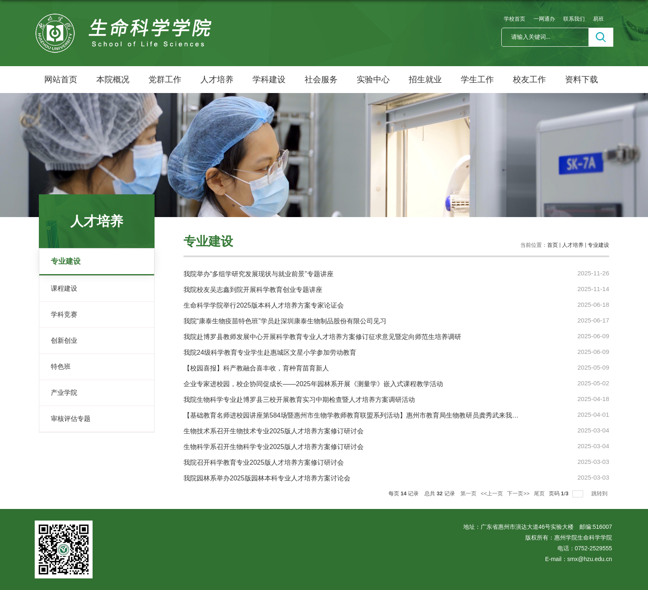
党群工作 (164, 79)
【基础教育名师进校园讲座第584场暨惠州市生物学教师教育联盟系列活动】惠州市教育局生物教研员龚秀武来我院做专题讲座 (367, 415)
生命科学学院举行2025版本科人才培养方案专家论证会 (263, 305)
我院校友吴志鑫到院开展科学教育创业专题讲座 (252, 289)
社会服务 (321, 79)
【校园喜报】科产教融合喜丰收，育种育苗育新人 (256, 368)
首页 (552, 245)
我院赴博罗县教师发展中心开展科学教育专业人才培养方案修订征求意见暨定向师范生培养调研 (322, 336)
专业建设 (598, 245)
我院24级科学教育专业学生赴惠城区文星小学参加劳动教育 (269, 352)
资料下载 (581, 79)
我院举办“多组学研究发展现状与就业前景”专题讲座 (258, 273)
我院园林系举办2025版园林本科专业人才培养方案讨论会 (266, 478)
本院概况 (112, 79)
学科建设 (269, 79)
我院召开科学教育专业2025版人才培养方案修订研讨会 (263, 462)
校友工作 (529, 79)
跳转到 (600, 493)
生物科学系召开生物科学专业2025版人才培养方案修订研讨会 (273, 446)
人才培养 (216, 79)
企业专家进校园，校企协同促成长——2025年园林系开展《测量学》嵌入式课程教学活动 (313, 383)
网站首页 (60, 79)
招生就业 (425, 79)
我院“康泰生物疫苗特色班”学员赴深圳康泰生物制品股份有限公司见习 (284, 321)
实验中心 (373, 79)
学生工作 (477, 79)
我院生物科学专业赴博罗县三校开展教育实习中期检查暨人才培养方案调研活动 (299, 399)
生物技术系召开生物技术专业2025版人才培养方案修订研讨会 (273, 431)
